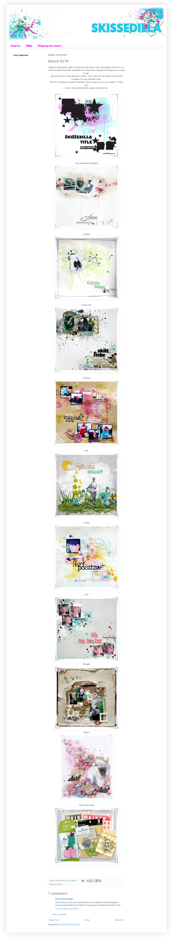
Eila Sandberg (61, 899)
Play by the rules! (49, 45)
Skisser (59, 884)
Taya (77, 163)
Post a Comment (59, 914)
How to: (16, 45)
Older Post (119, 920)
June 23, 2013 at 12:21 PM (66, 909)
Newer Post (54, 920)
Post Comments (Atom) (70, 924)
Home (87, 920)
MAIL (29, 45)
